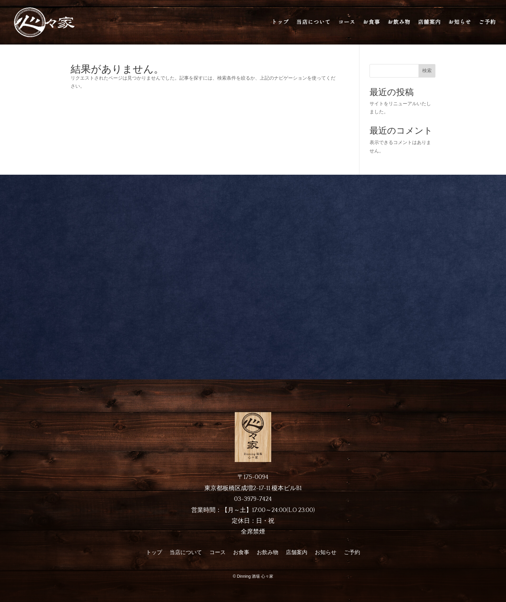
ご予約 (487, 22)
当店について (313, 22)
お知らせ (459, 22)
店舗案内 (429, 22)
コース (346, 22)
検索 (427, 70)
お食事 (371, 22)
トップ (280, 22)
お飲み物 (398, 22)
